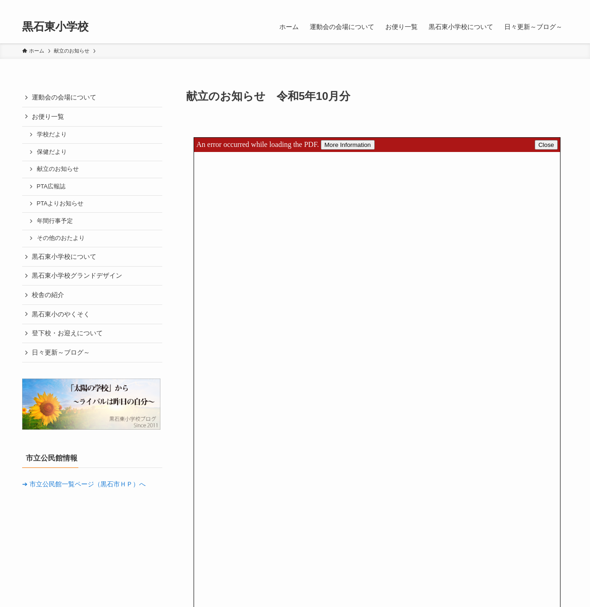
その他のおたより (61, 238)
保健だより (52, 152)
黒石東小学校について (64, 256)
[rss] (550, 5)
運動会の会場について (64, 97)
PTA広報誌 (51, 186)
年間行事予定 (55, 221)
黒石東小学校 (55, 26)
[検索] (562, 5)
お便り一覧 (48, 116)
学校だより (52, 134)
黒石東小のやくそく (61, 314)
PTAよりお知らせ (60, 203)
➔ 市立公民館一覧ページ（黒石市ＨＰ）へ (84, 484)
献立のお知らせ (58, 169)
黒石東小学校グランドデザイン (77, 275)
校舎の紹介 (48, 294)
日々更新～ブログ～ (61, 352)
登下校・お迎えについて (67, 333)
